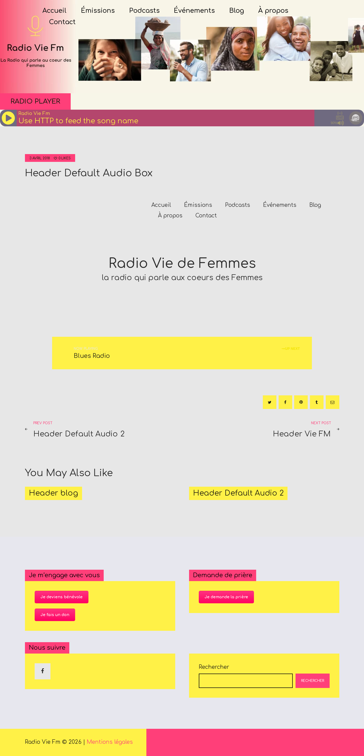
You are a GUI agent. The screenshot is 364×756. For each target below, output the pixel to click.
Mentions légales (110, 742)
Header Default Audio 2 (238, 493)
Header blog (53, 493)
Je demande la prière (226, 597)
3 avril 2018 (39, 158)
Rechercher (214, 667)
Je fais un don (54, 615)
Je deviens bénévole (61, 597)
